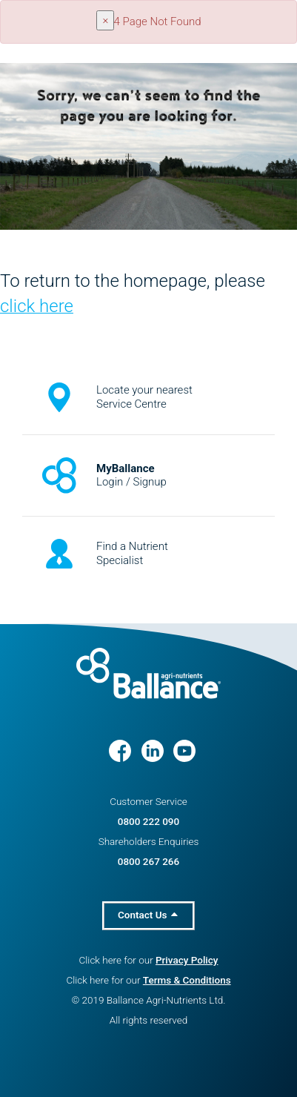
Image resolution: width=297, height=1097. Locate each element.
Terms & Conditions (187, 980)
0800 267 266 (148, 861)
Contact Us (148, 915)
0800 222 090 (148, 821)
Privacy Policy (187, 960)
